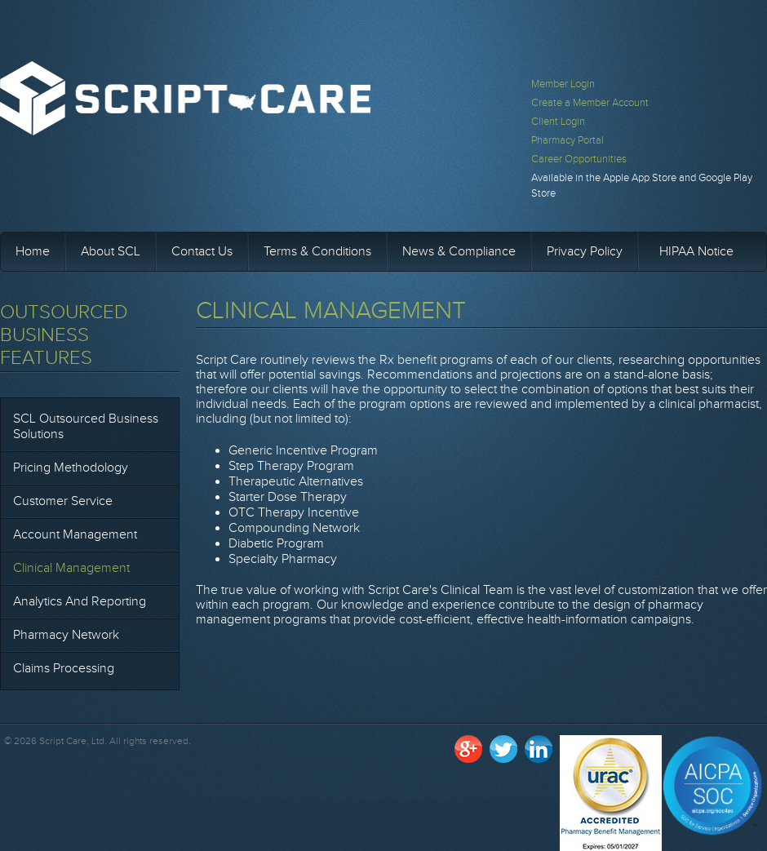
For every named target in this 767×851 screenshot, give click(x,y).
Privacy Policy (585, 251)
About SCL (110, 251)
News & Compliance (459, 251)
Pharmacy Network (66, 635)
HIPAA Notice (696, 251)
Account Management (75, 535)
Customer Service (63, 501)
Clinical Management (71, 568)
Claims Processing (63, 668)
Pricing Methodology (70, 468)
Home (33, 251)
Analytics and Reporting (79, 601)
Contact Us (202, 251)
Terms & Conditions (317, 251)
